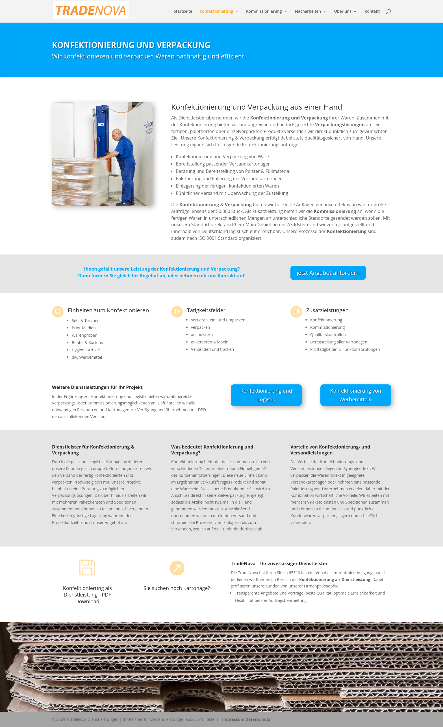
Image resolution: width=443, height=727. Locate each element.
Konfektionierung (216, 11)
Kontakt (372, 11)
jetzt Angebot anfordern (328, 273)
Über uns (342, 11)
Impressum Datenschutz (246, 719)
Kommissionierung (264, 11)
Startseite (183, 11)
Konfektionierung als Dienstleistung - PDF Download (87, 595)
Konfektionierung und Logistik (266, 395)
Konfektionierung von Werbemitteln (355, 395)
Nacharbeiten (308, 11)
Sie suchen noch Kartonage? (177, 588)
